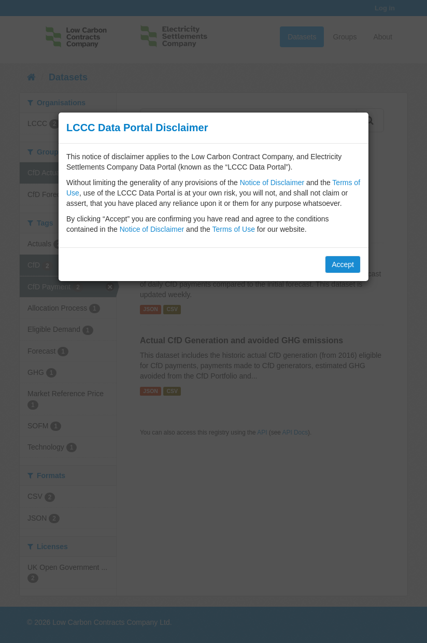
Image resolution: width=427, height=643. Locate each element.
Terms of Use (233, 229)
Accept (343, 264)
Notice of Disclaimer (272, 182)
